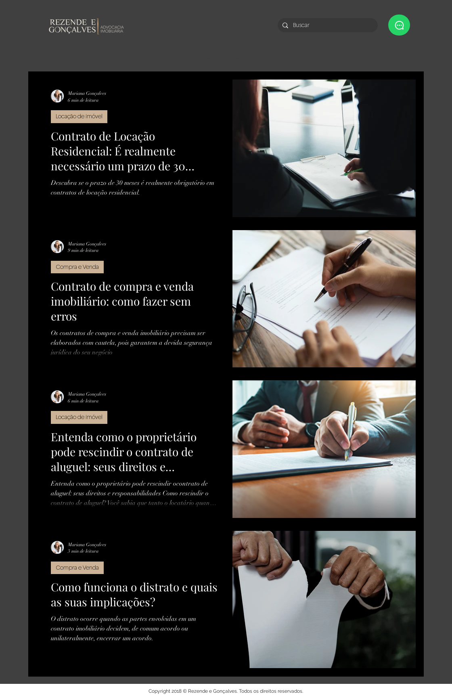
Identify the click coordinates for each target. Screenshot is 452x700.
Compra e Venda (77, 267)
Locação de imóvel (79, 116)
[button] (399, 25)
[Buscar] (327, 25)
